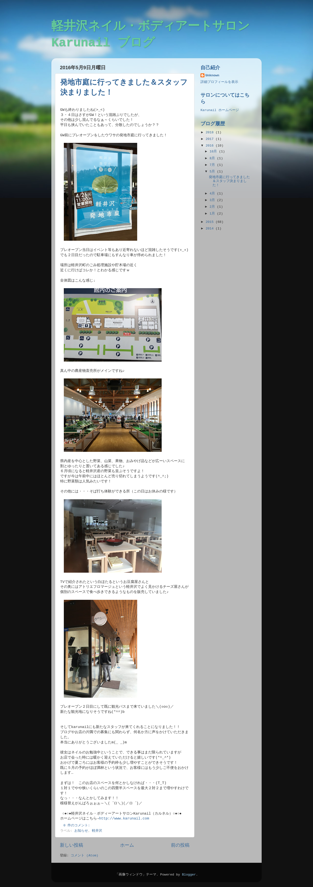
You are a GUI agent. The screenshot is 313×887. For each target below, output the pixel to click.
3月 (213, 200)
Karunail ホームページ (220, 110)
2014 (211, 228)
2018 (211, 132)
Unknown (212, 75)
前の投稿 (180, 845)
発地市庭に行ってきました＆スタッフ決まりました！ (229, 181)
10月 (214, 151)
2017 (211, 139)
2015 (211, 222)
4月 (213, 193)
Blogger (189, 874)
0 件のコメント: (78, 825)
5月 (213, 171)
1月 (213, 214)
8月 (213, 158)
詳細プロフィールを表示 (219, 82)
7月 (213, 165)
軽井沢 (97, 831)
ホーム (127, 845)
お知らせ (81, 831)
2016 (211, 146)
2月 (213, 207)
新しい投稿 (71, 845)
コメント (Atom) (84, 855)
